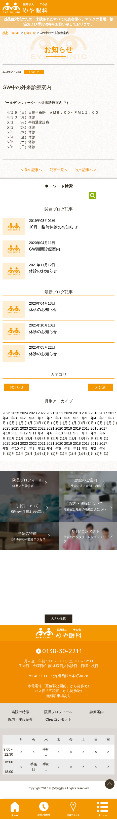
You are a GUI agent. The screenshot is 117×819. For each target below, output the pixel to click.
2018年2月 (94, 448)
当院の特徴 (20, 712)
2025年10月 (6, 433)
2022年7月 (42, 418)
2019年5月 (77, 418)
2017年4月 (103, 448)
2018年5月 (86, 448)
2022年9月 (33, 448)
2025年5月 (6, 448)
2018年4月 (94, 418)
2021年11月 (42, 448)
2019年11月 (68, 433)
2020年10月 (59, 433)
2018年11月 (77, 448)
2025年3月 (15, 418)
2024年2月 (24, 418)
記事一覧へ (58, 170)
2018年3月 (94, 433)
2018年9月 (86, 418)
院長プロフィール (58, 712)
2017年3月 (112, 418)
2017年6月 (103, 433)
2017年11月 (103, 418)
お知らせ (17, 387)
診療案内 (97, 712)
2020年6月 (59, 448)
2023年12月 (24, 433)
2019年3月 (77, 433)
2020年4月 (68, 418)
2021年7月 (50, 418)
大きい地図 (58, 618)
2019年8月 (68, 448)
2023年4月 (33, 418)
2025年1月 (15, 433)
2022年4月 (42, 433)
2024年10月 (15, 448)
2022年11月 (33, 433)
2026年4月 (6, 418)
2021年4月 (50, 448)
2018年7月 (86, 433)
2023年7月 (24, 448)
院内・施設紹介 (20, 719)
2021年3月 (59, 418)
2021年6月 (50, 433)
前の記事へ (33, 170)
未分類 (100, 387)
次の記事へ (84, 170)
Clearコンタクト (58, 719)
